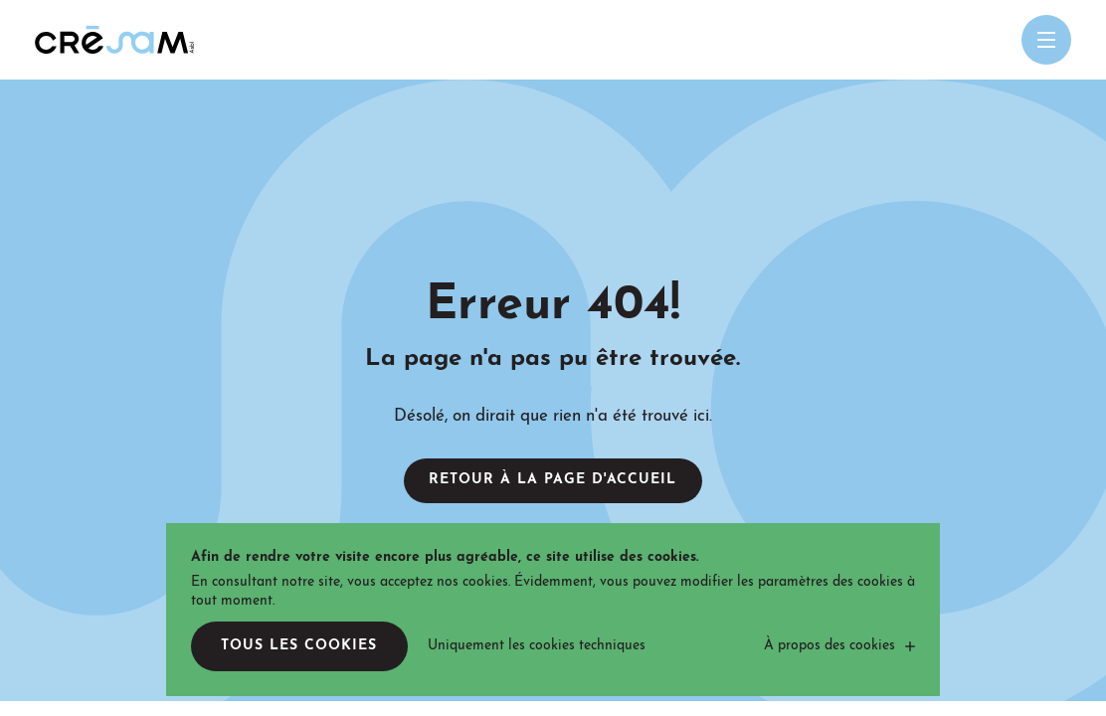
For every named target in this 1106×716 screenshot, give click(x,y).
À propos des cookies (829, 645)
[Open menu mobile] (1046, 40)
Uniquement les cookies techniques (536, 645)
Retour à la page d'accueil (552, 479)
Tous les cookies (299, 645)
